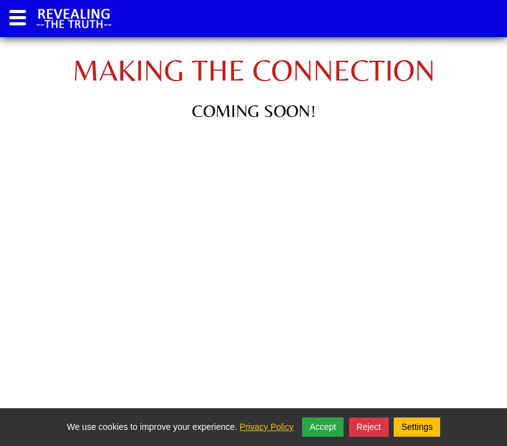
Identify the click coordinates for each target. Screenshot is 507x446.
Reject (369, 427)
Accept (323, 427)
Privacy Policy (266, 427)
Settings (417, 427)
